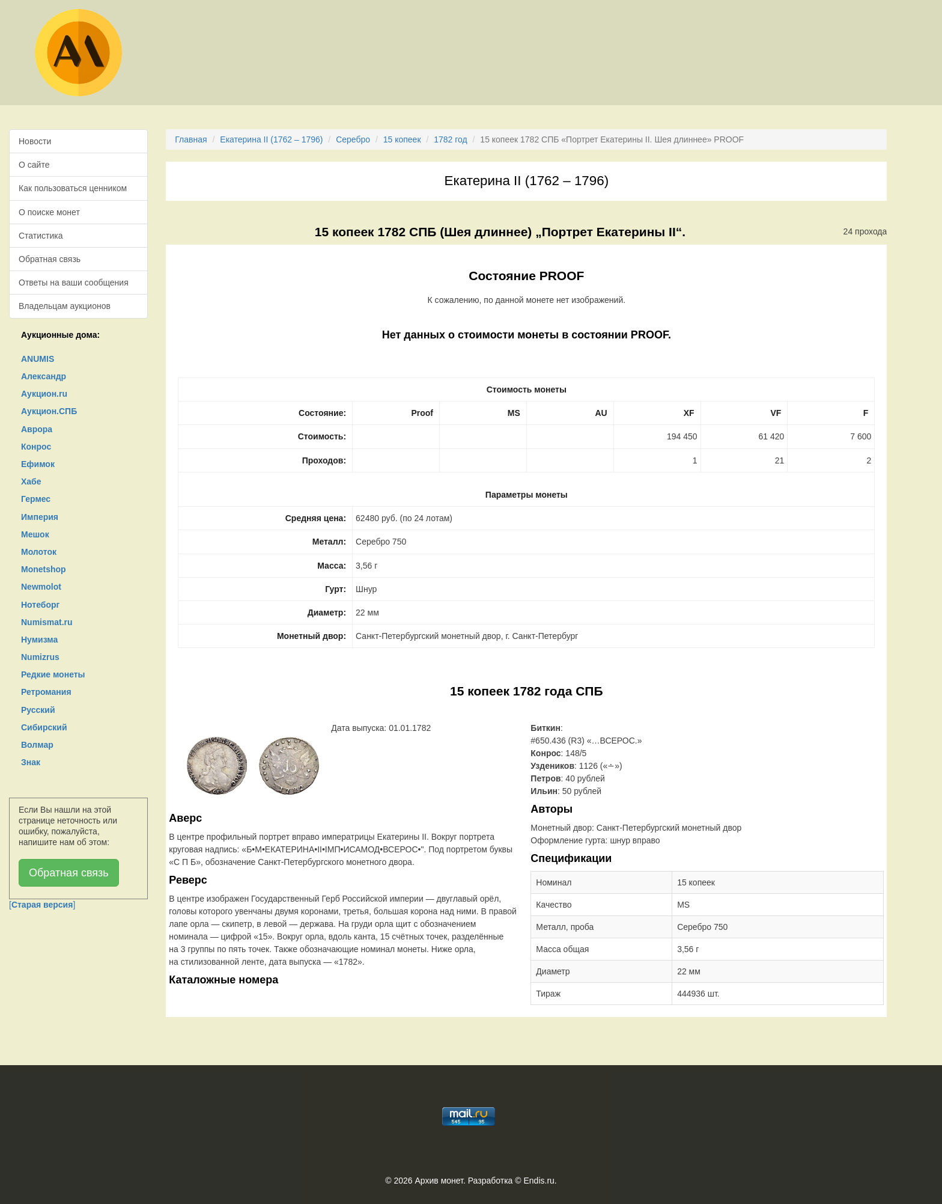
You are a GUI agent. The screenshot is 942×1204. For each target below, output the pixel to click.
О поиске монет (49, 212)
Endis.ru (538, 1180)
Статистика (41, 235)
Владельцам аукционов (65, 306)
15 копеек (402, 139)
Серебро (353, 139)
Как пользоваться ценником (73, 188)
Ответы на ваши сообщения (74, 282)
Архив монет (439, 1180)
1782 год (450, 139)
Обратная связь (50, 259)
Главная (191, 139)
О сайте (34, 165)
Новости (35, 141)
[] (42, 904)
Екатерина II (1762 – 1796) (271, 139)
